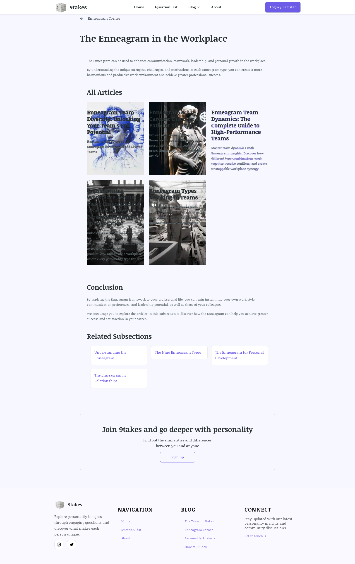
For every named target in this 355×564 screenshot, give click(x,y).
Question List (166, 7)
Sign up (177, 457)
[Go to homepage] (70, 7)
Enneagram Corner (199, 530)
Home (139, 7)
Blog (194, 7)
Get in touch (256, 536)
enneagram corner (104, 18)
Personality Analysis (200, 538)
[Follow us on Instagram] (58, 544)
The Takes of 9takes (199, 521)
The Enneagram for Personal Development (239, 355)
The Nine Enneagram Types (178, 352)
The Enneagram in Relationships (110, 378)
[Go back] (81, 18)
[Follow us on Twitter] (71, 544)
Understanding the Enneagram (110, 355)
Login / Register (283, 7)
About (216, 7)
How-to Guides (196, 547)
